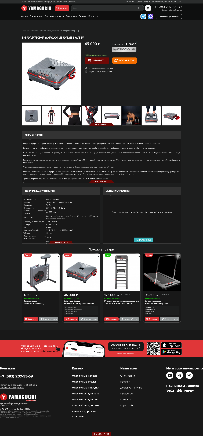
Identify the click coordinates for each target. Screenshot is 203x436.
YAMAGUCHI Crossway (34, 303)
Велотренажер (30, 301)
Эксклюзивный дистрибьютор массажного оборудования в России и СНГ (153, 2)
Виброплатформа (72, 301)
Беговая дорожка (153, 301)
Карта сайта (127, 405)
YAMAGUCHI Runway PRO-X (157, 303)
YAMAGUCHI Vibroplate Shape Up (79, 303)
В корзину (31, 319)
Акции (24, 16)
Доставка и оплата (54, 16)
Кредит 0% (126, 393)
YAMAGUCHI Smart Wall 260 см (118, 303)
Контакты (93, 16)
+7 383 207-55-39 (168, 7)
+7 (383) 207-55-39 (16, 376)
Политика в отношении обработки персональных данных (19, 386)
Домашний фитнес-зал (169, 16)
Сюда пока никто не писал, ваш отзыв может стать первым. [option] (142, 211)
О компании (36, 16)
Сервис (82, 16)
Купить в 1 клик (124, 60)
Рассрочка (71, 16)
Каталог (124, 381)
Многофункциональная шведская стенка (123, 301)
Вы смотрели (101, 434)
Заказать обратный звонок (172, 10)
